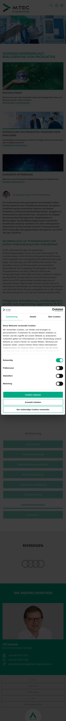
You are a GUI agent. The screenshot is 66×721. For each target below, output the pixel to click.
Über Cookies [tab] (54, 317)
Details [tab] (33, 317)
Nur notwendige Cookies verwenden (33, 409)
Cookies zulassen (33, 395)
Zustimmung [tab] (11, 317)
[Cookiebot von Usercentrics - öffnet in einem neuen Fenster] (52, 309)
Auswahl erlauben (33, 402)
